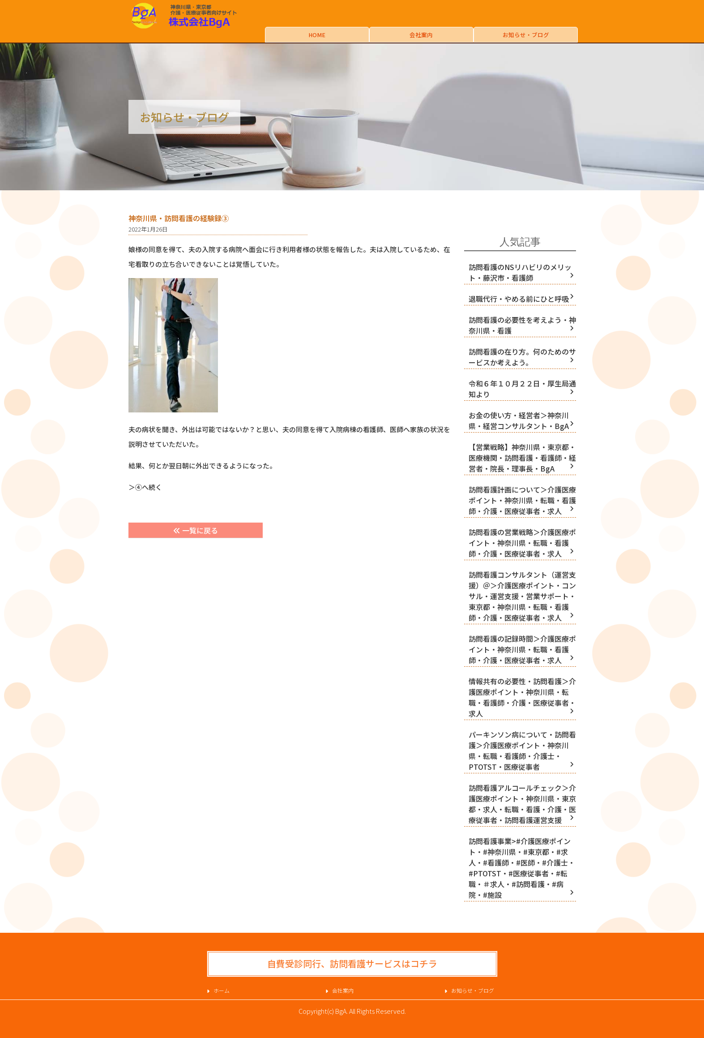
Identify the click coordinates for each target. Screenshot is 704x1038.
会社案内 (421, 34)
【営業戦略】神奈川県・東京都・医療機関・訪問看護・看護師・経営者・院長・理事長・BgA (522, 458)
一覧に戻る (195, 530)
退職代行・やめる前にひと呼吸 (519, 298)
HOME (316, 34)
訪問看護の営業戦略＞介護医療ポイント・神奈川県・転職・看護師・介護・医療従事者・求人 (522, 543)
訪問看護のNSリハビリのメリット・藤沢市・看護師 (520, 272)
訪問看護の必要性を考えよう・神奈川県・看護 (522, 325)
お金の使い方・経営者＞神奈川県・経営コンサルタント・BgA (519, 420)
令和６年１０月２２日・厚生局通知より (522, 388)
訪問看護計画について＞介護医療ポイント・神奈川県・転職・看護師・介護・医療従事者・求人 (522, 500)
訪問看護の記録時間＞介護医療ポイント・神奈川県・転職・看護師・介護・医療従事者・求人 (522, 649)
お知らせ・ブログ (526, 34)
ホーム (221, 990)
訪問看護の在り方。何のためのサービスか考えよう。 (522, 357)
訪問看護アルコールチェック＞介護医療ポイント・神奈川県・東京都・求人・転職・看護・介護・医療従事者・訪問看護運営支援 (522, 803)
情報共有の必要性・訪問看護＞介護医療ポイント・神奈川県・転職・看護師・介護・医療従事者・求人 (522, 697)
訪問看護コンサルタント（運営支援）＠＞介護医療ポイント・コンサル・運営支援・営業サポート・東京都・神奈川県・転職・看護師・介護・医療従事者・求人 (522, 596)
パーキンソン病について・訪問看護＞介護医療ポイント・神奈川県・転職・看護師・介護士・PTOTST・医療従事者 (522, 750)
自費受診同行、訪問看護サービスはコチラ (352, 963)
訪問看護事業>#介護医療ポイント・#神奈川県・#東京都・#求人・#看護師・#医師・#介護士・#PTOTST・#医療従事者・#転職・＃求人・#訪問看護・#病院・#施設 (522, 868)
